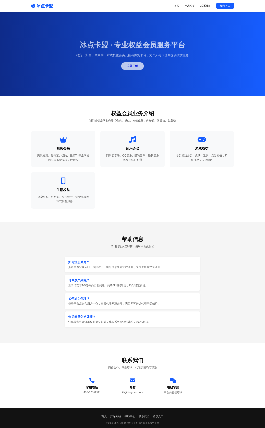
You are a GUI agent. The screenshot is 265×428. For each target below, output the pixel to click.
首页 (176, 5)
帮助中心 (129, 416)
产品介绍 (190, 5)
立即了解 (132, 66)
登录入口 (225, 5)
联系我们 (205, 5)
